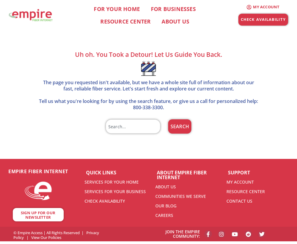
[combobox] (133, 126)
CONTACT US (239, 201)
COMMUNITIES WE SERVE (180, 196)
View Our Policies (46, 237)
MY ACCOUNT (240, 182)
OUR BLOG (165, 206)
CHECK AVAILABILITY (105, 201)
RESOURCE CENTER (245, 191)
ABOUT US (165, 187)
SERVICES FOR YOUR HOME (112, 182)
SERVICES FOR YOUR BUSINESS (115, 191)
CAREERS (164, 215)
